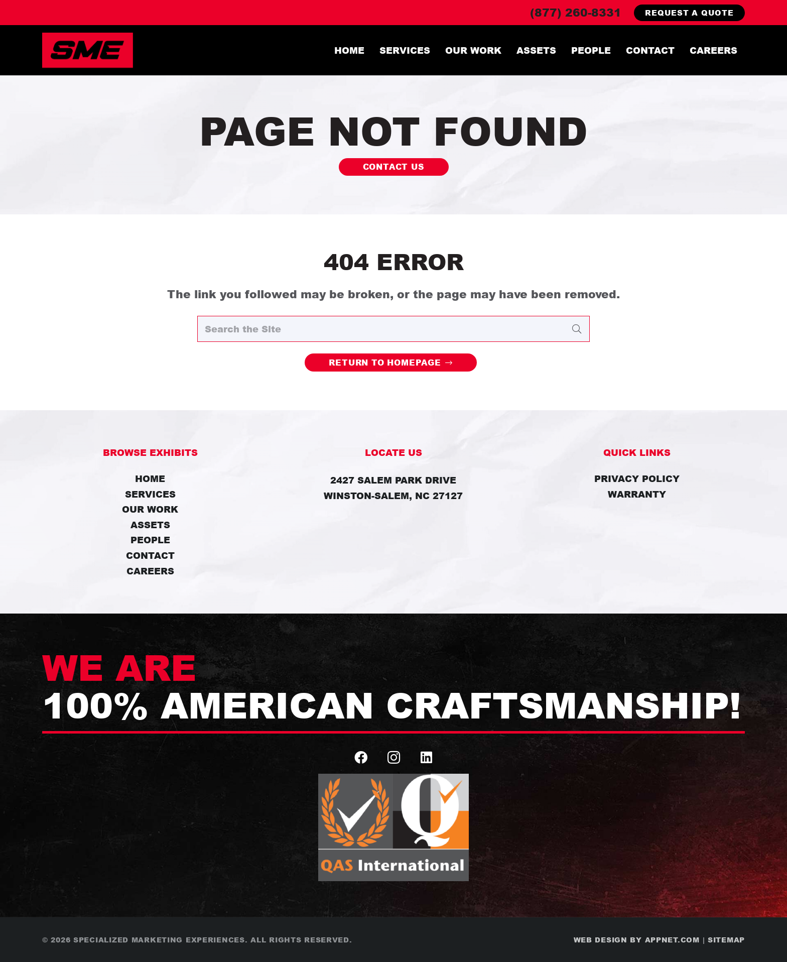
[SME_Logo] (87, 50)
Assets (150, 524)
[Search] (576, 328)
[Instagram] (393, 757)
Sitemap (726, 939)
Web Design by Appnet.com (637, 939)
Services (150, 494)
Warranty (637, 494)
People (150, 539)
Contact (150, 555)
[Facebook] (361, 757)
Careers (150, 570)
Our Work (150, 509)
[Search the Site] (393, 329)
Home (150, 478)
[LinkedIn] (426, 757)
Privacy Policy (637, 478)
